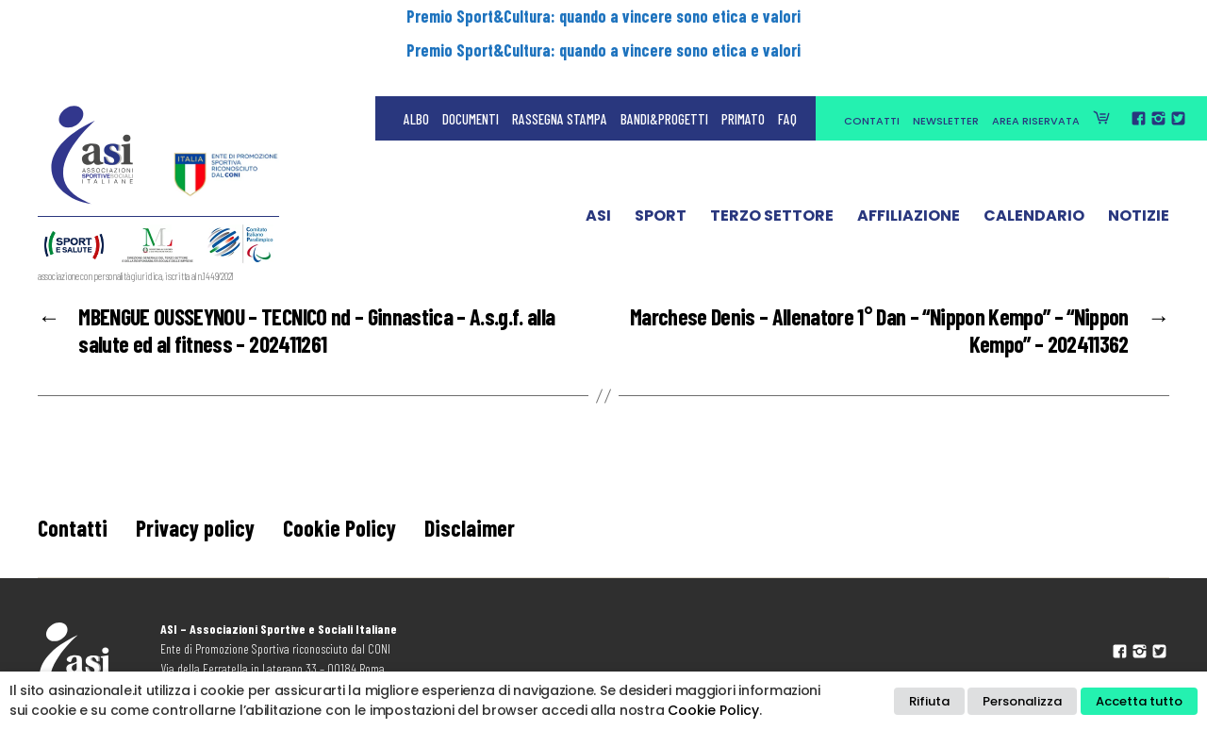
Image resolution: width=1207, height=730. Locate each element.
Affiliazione (908, 153)
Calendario (1034, 153)
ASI (598, 153)
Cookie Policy (339, 527)
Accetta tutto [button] (1139, 701)
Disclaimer (469, 527)
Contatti (872, 58)
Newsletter (946, 58)
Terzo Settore (772, 153)
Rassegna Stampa (559, 56)
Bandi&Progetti (664, 56)
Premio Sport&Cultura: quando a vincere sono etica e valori (603, 16)
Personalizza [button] (1022, 701)
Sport (660, 153)
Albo (416, 56)
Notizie (1138, 153)
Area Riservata (1036, 58)
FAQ (787, 56)
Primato (743, 56)
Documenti (470, 56)
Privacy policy (195, 527)
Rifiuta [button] (929, 701)
